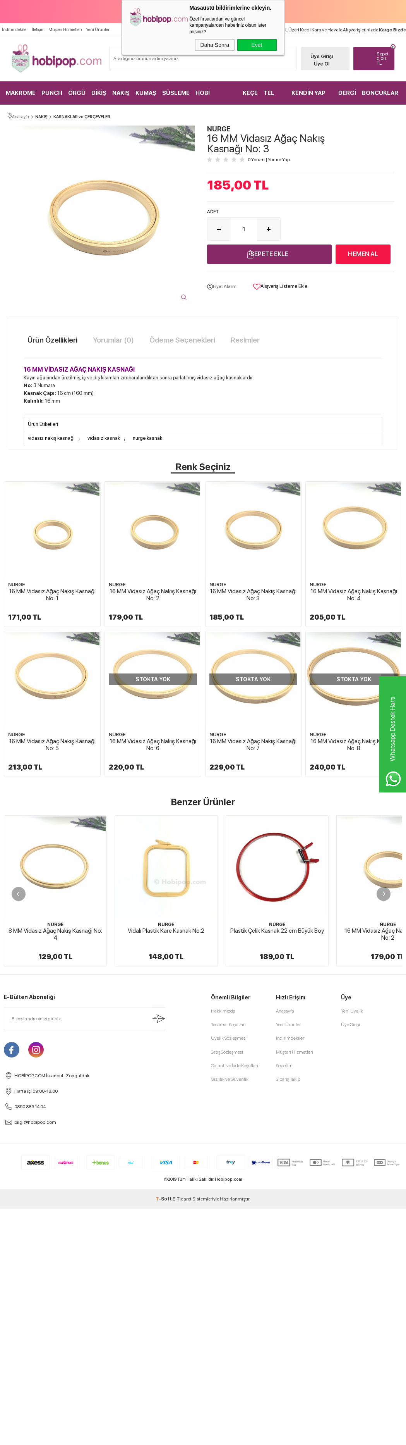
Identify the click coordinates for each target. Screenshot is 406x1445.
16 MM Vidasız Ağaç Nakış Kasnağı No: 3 (255, 596)
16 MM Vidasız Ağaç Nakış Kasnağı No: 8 (154, 884)
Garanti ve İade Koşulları (234, 1353)
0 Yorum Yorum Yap (269, 160)
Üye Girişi (320, 56)
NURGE (16, 586)
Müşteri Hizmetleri (65, 30)
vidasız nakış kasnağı (51, 438)
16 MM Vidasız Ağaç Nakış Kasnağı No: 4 (52, 740)
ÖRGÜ (77, 93)
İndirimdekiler (15, 30)
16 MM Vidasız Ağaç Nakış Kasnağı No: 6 (255, 740)
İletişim (38, 30)
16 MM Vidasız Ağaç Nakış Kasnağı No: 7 (52, 884)
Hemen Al (363, 254)
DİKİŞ (98, 93)
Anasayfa (285, 1299)
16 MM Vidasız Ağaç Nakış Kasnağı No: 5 (154, 740)
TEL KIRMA (273, 97)
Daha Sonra (215, 45)
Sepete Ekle (269, 254)
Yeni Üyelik (352, 1299)
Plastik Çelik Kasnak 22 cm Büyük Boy (277, 1063)
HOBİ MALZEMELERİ (215, 97)
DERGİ (347, 93)
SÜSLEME (176, 93)
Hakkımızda (223, 1299)
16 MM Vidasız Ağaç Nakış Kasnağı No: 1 (52, 596)
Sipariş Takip (288, 1366)
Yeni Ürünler (98, 30)
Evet (256, 45)
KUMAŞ (145, 93)
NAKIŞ (121, 93)
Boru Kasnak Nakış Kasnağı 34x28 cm (55, 1222)
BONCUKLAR (380, 93)
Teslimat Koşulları (228, 1312)
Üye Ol (320, 64)
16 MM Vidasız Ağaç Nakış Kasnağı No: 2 (154, 596)
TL (382, 58)
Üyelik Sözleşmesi (229, 1326)
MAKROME (21, 93)
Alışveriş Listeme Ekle (280, 287)
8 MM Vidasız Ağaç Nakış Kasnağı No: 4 (55, 1067)
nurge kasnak (147, 438)
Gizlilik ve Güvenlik (229, 1366)
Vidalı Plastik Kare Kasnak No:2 (166, 1063)
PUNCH (51, 93)
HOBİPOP (55, 1212)
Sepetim (284, 1353)
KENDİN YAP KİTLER (308, 97)
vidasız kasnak (103, 438)
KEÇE (250, 93)
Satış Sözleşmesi (227, 1339)
